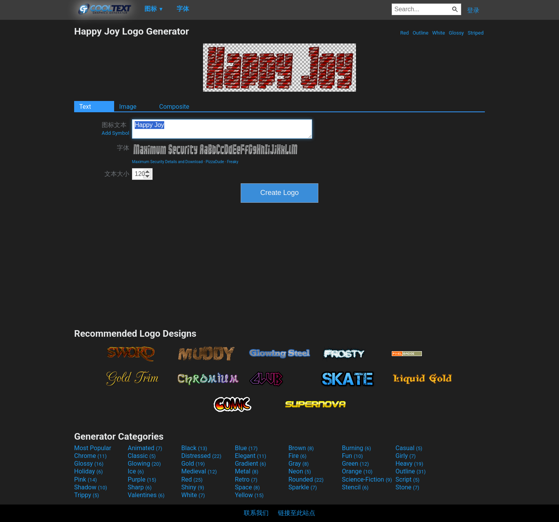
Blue (246, 448)
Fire (297, 455)
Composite (174, 106)
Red (404, 33)
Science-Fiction (367, 479)
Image (128, 106)
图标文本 (115, 128)
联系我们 (256, 513)
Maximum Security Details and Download (167, 162)
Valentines (146, 495)
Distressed (201, 455)
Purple (142, 479)
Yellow (249, 495)
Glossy (456, 33)
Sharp (140, 487)
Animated (145, 448)
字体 (123, 147)
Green (355, 463)
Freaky (232, 162)
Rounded (306, 479)
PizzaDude (215, 162)
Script (408, 479)
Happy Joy (222, 129)
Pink (85, 479)
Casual (409, 448)
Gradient (250, 463)
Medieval (199, 471)
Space (247, 487)
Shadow (90, 487)
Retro (246, 479)
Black (194, 448)
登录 (473, 10)
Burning (356, 448)
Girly (406, 455)
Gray (298, 463)
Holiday (88, 471)
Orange (357, 471)
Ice (136, 471)
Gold (193, 463)
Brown (301, 448)
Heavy (409, 463)
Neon (299, 471)
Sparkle (302, 487)
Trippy (86, 495)
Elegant (250, 455)
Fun (352, 455)
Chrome (90, 455)
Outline (420, 33)
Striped (475, 33)
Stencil (355, 487)
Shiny (192, 487)
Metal (247, 471)
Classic (142, 455)
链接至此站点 (296, 513)
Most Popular (92, 448)
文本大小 (116, 173)
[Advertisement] (37, 142)
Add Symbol (115, 133)
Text (85, 106)
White (438, 33)
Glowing (144, 463)
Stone (407, 487)
